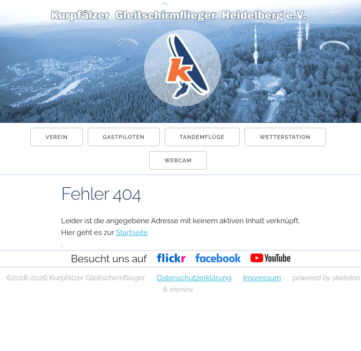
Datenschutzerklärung (194, 277)
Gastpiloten (124, 137)
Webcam (177, 160)
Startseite (132, 232)
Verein (56, 137)
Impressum (262, 277)
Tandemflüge (202, 137)
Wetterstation (285, 137)
